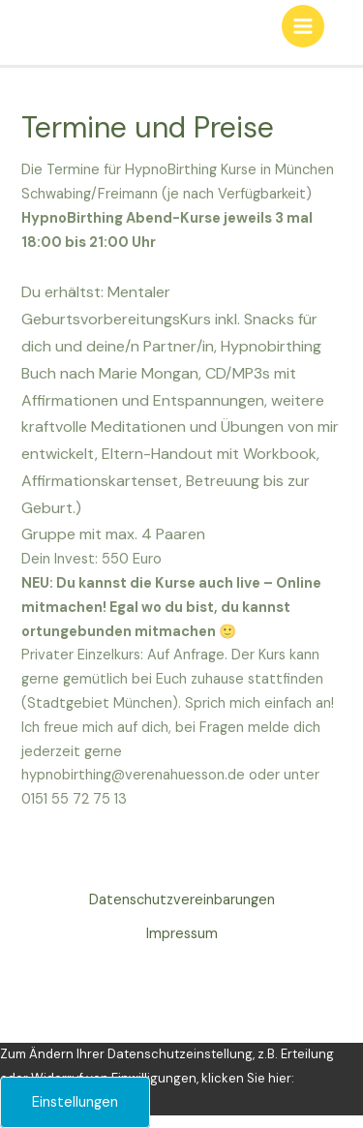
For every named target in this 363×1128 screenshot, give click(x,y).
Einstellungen (75, 1102)
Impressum (182, 934)
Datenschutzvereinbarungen (182, 900)
